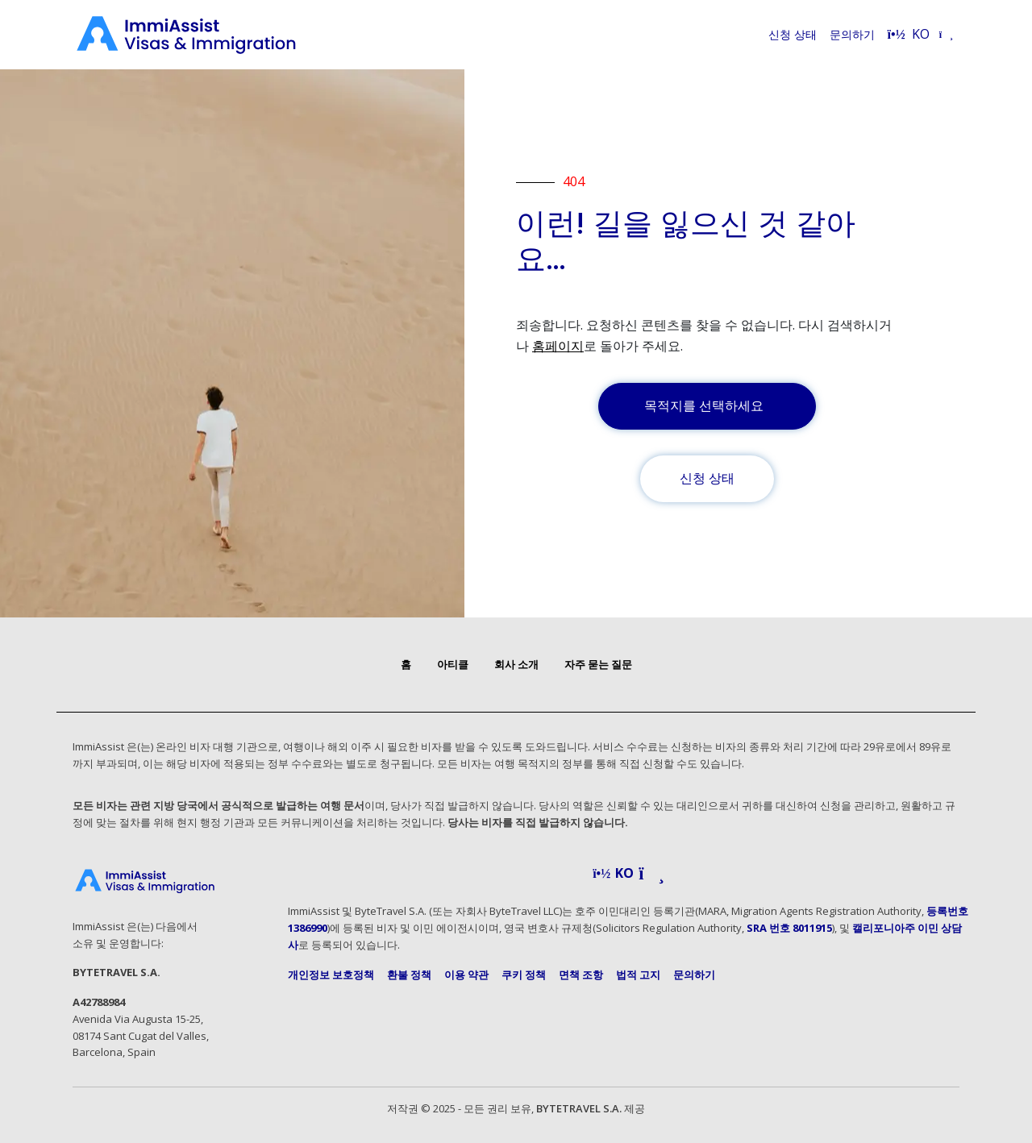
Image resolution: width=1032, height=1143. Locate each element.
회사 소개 (516, 664)
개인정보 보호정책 (331, 974)
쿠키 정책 (523, 974)
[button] (628, 873)
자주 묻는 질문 (598, 664)
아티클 (452, 664)
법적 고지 (638, 974)
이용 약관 (466, 974)
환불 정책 (409, 974)
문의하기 (852, 34)
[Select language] (920, 35)
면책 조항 (581, 974)
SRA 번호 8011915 (789, 928)
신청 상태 (792, 34)
